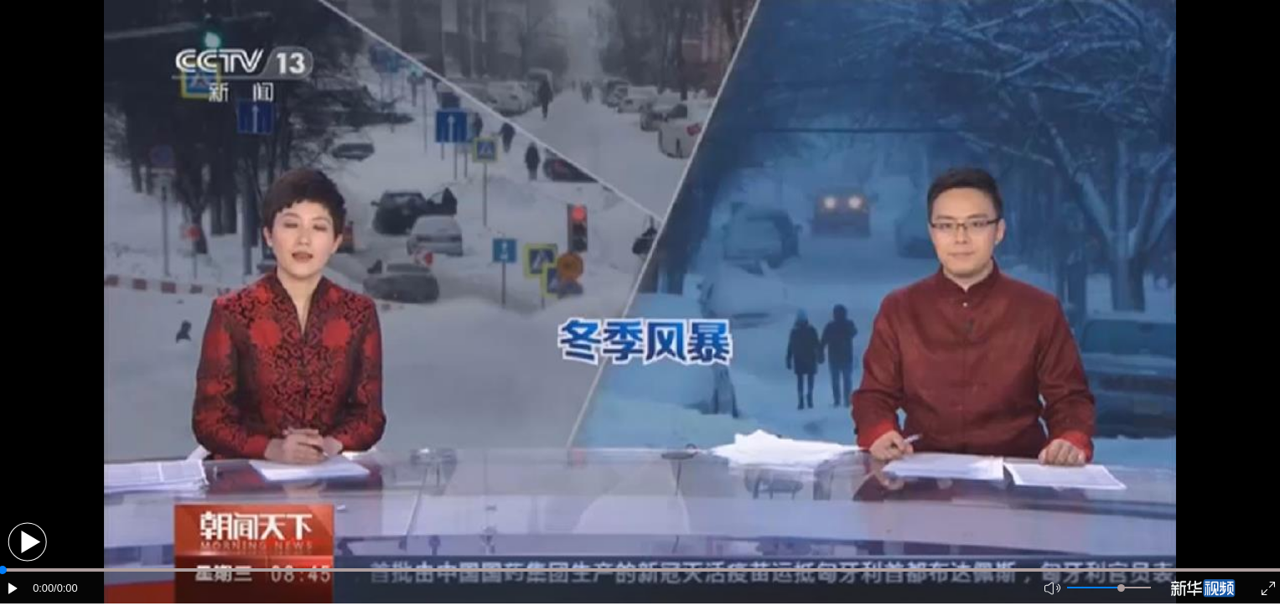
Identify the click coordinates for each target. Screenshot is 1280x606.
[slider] (1121, 588)
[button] (27, 542)
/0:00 (65, 588)
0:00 (43, 588)
